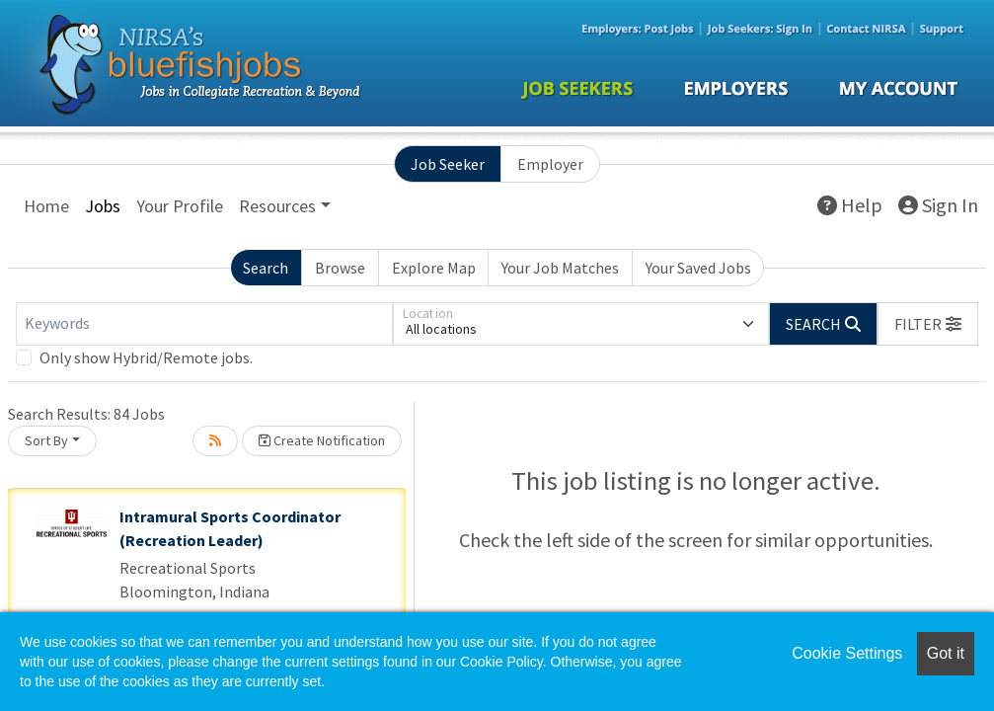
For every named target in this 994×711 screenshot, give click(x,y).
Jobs (102, 206)
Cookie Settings (847, 653)
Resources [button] (277, 206)
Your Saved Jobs (698, 267)
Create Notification (322, 440)
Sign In (938, 205)
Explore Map (434, 267)
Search (265, 267)
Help (849, 205)
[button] (928, 324)
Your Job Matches (560, 267)
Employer (550, 164)
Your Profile (179, 206)
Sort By (46, 440)
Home (46, 206)
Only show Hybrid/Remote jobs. (146, 357)
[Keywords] (204, 324)
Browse (340, 267)
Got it (945, 653)
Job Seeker (448, 164)
